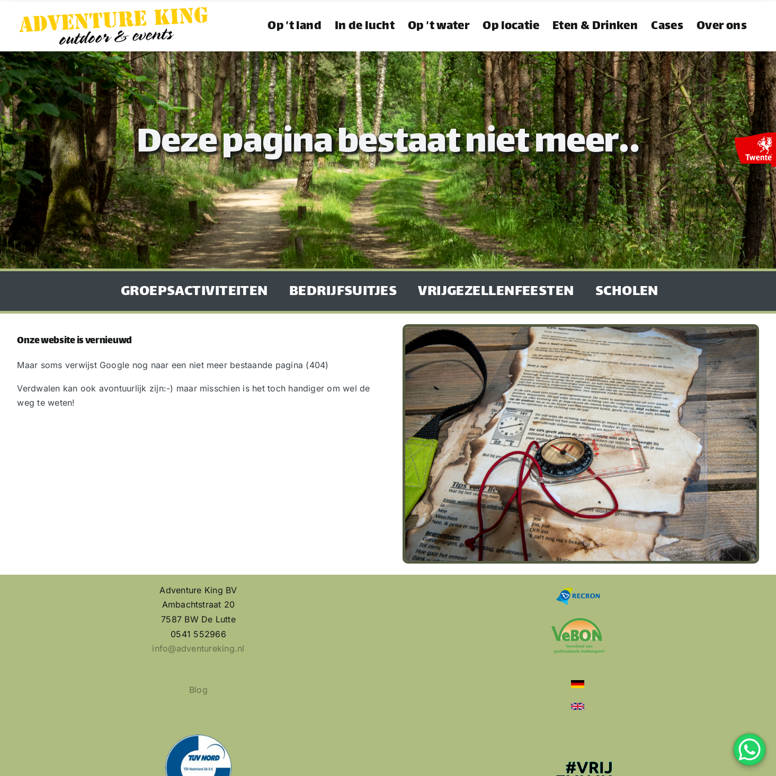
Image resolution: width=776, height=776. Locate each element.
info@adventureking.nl (198, 648)
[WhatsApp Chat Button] (749, 749)
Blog (198, 689)
